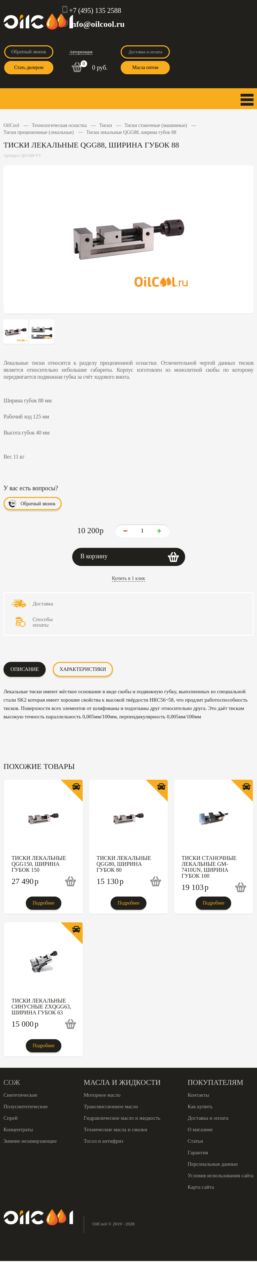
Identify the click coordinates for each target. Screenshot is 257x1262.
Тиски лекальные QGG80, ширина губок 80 (124, 864)
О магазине (200, 1129)
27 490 (25, 881)
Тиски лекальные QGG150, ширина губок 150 (39, 864)
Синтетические (20, 1095)
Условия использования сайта (221, 1175)
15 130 (110, 881)
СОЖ (11, 1082)
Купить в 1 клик (128, 578)
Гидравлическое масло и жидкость (122, 1118)
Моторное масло (102, 1095)
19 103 (195, 887)
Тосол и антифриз (103, 1141)
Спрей (10, 1118)
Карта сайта (201, 1187)
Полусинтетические (25, 1106)
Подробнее (43, 903)
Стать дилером (28, 67)
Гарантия (198, 1152)
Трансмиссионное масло (111, 1106)
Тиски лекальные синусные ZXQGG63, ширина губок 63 (41, 1006)
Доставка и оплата (145, 51)
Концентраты (18, 1129)
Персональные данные (213, 1164)
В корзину (94, 556)
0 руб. (100, 67)
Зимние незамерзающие (30, 1141)
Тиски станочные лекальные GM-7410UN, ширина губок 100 (209, 867)
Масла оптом (145, 67)
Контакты (198, 1095)
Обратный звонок (28, 51)
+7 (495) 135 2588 (95, 10)
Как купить (200, 1106)
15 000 (25, 1024)
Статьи (195, 1141)
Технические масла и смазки (115, 1129)
